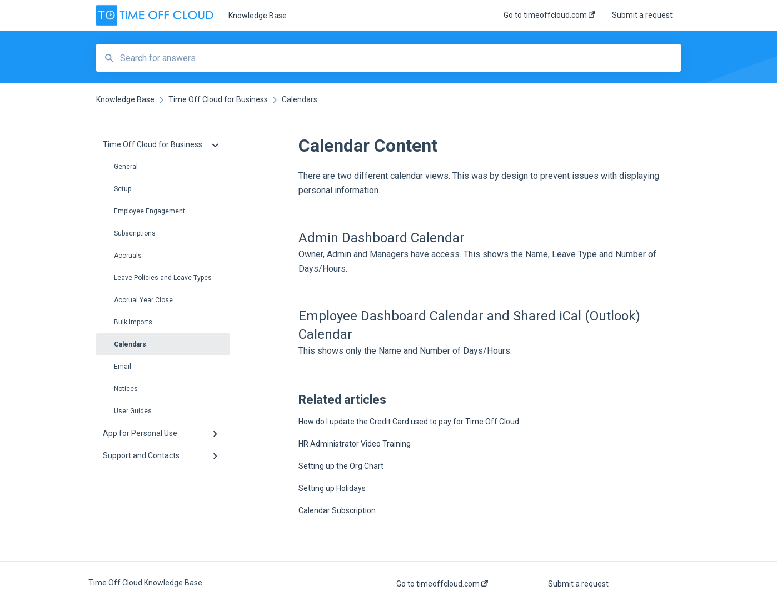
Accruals (128, 255)
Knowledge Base (257, 15)
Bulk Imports (133, 322)
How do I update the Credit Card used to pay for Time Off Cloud (408, 421)
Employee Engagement (149, 211)
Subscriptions (135, 233)
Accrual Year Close (143, 300)
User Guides (133, 411)
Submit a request (578, 583)
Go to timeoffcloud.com (442, 583)
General (126, 167)
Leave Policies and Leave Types (163, 278)
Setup (122, 189)
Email (122, 366)
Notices (126, 389)
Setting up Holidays (332, 488)
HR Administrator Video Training (354, 443)
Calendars (130, 344)
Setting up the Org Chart (340, 466)
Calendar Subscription (337, 510)
